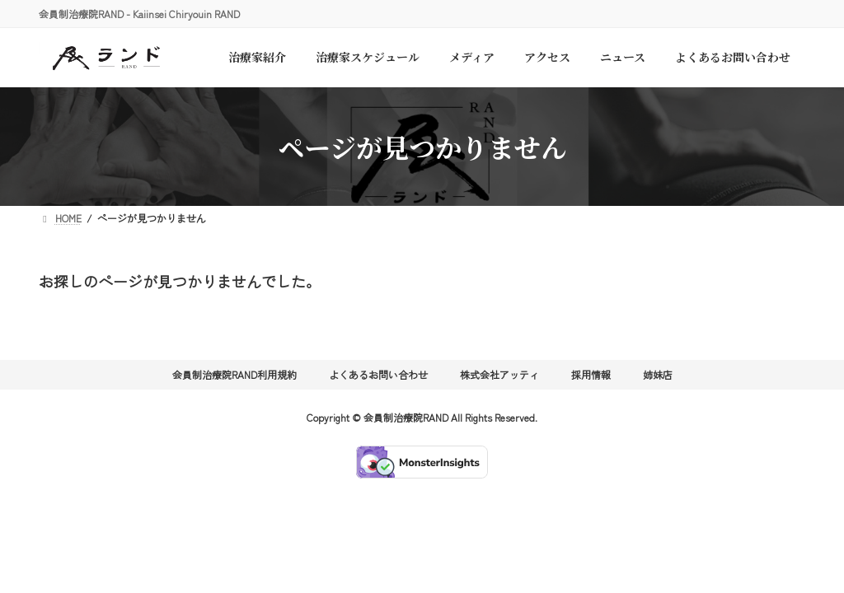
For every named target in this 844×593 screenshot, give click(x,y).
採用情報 (591, 374)
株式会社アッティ (499, 374)
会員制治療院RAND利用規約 (234, 374)
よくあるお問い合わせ (378, 374)
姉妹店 (658, 374)
